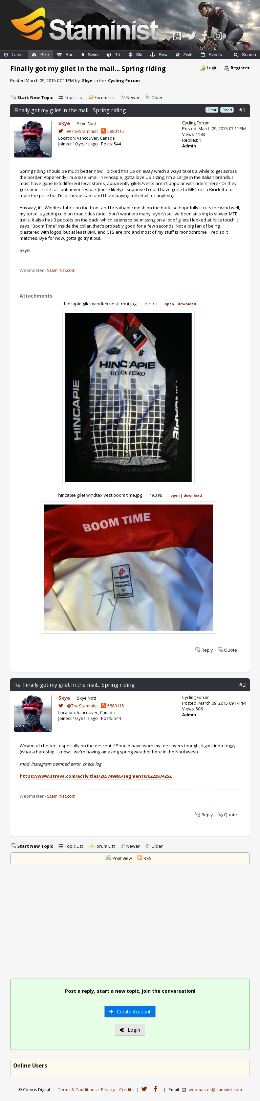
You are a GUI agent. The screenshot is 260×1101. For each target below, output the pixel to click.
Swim (90, 54)
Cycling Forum (124, 80)
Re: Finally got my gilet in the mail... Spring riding (74, 684)
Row (159, 54)
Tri (113, 54)
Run (65, 54)
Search (245, 54)
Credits (126, 1090)
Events (211, 54)
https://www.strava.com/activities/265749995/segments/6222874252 (95, 776)
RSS (148, 858)
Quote (230, 650)
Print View (122, 858)
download (187, 304)
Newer (133, 97)
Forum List (104, 97)
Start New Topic (35, 97)
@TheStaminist (78, 131)
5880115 (112, 131)
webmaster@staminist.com (215, 1090)
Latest (14, 54)
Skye (87, 80)
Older (157, 97)
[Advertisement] (130, 922)
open (169, 304)
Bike (40, 54)
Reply (207, 650)
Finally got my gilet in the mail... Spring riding (70, 110)
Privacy (108, 1090)
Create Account (130, 1011)
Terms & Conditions (77, 1090)
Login (212, 68)
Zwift (184, 54)
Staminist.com (61, 270)
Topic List (74, 97)
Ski (135, 54)
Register (240, 68)
